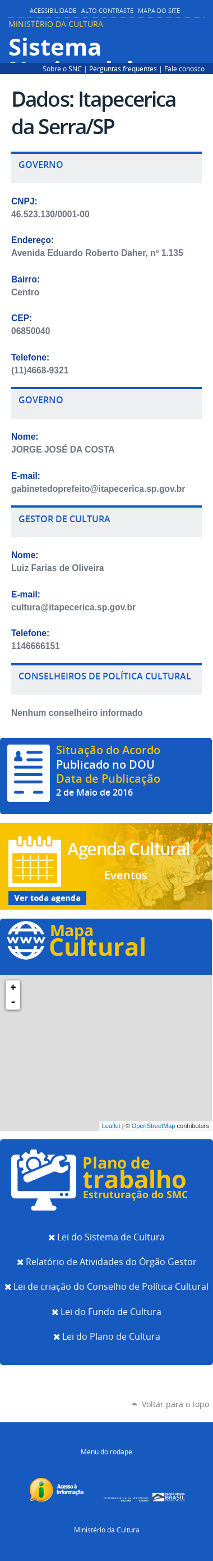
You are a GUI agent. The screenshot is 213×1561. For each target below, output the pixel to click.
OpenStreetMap (153, 1125)
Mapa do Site (159, 11)
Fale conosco (184, 68)
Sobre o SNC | (66, 68)
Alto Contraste (107, 11)
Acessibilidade (53, 11)
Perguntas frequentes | (126, 68)
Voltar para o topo (175, 1404)
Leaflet (111, 1125)
